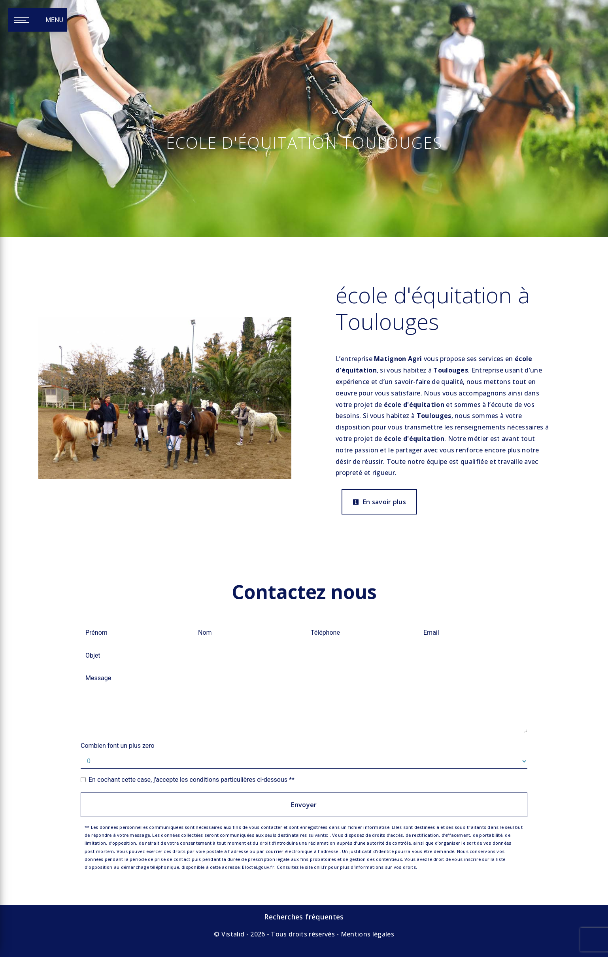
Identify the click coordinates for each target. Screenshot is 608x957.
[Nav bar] (37, 20)
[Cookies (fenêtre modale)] (2, 952)
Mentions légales (366, 934)
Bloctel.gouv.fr (258, 867)
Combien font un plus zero (118, 745)
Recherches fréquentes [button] (304, 916)
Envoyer (304, 804)
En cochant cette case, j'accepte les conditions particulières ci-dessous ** (192, 779)
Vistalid (233, 934)
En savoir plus (379, 501)
